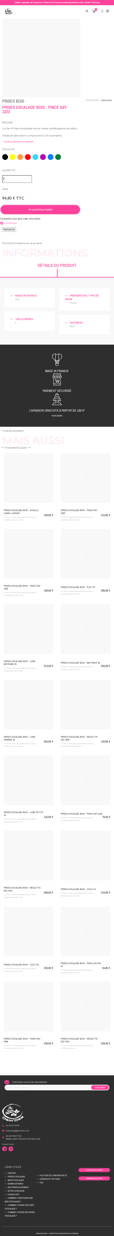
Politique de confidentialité (53, 1174)
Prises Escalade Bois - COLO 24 (78, 887)
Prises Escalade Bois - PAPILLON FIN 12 (81, 963)
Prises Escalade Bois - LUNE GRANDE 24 (19, 737)
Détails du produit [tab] (57, 264)
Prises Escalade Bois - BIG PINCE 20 (80, 661)
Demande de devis (94, 1177)
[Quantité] (17, 177)
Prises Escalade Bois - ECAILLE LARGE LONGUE (21, 510)
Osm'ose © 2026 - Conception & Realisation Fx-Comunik (57, 1232)
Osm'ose (12, 1171)
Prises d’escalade (16, 1175)
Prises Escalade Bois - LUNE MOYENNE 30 (19, 661)
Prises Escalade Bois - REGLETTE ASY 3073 (22, 888)
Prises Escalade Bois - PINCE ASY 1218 (81, 812)
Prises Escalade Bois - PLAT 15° (78, 585)
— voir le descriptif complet (18, 142)
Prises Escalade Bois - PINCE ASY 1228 (22, 586)
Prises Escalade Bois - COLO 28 (21, 963)
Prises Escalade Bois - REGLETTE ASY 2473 (79, 1039)
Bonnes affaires (15, 1182)
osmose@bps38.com (17, 1129)
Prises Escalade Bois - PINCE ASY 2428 (79, 510)
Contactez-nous (94, 1168)
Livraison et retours (50, 1177)
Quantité (8, 169)
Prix (5, 187)
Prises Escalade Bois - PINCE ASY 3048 (22, 1039)
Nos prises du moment (18, 1186)
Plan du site (13, 1193)
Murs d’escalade (16, 1178)
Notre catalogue (16, 1189)
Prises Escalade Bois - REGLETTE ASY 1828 (79, 737)
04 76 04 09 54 (12, 1124)
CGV (41, 1181)
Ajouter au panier (40, 208)
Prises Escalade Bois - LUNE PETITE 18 (23, 812)
